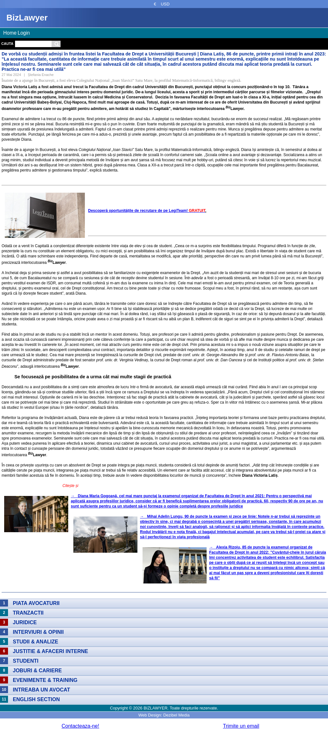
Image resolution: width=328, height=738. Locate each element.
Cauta (7, 44)
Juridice (25, 622)
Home (10, 33)
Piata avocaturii (36, 603)
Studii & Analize (35, 641)
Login (24, 33)
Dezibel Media (176, 715)
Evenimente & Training (45, 680)
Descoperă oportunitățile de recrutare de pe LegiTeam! (146, 210)
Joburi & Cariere (37, 670)
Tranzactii (28, 613)
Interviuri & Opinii (38, 632)
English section (36, 699)
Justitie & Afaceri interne (50, 651)
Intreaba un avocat (41, 689)
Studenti (25, 661)
